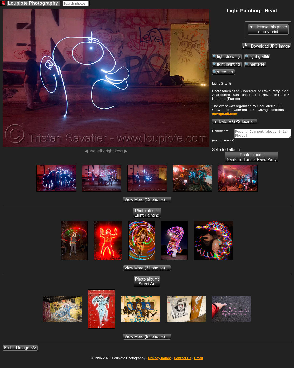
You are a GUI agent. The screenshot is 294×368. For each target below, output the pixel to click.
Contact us (182, 363)
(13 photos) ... (147, 205)
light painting (228, 64)
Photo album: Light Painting (147, 218)
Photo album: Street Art (147, 286)
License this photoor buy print (270, 29)
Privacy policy (159, 363)
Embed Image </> (20, 353)
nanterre (257, 64)
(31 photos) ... (147, 273)
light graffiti (259, 56)
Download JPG (266, 45)
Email (198, 363)
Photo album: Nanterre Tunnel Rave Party (147, 162)
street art (225, 72)
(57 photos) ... (147, 342)
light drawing (228, 56)
